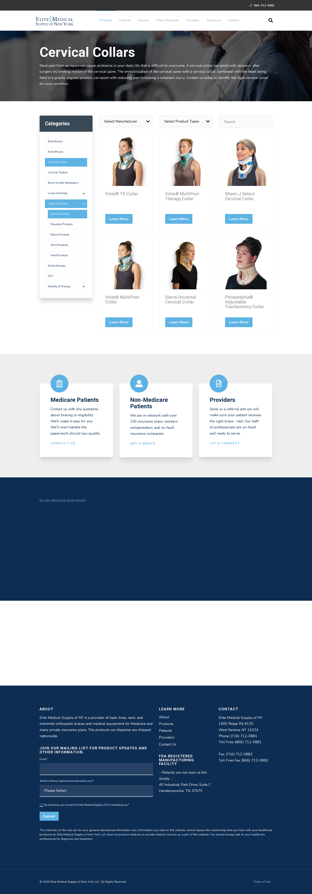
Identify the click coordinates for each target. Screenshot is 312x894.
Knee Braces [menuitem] (55, 152)
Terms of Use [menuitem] (262, 881)
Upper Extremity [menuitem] (58, 203)
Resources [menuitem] (214, 20)
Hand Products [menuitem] (59, 255)
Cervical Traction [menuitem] (58, 172)
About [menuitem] (164, 717)
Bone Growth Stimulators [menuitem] (63, 183)
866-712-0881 (262, 5)
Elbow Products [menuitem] (60, 235)
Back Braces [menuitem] (55, 141)
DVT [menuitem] (50, 276)
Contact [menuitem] (233, 20)
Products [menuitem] (105, 20)
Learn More (119, 219)
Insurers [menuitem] (143, 20)
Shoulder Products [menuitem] (62, 224)
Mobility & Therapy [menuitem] (59, 286)
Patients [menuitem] (125, 20)
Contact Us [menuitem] (167, 744)
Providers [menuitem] (192, 20)
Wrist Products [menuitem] (59, 245)
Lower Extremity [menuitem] (58, 193)
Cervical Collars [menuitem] (57, 162)
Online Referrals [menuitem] (167, 20)
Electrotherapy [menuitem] (57, 266)
